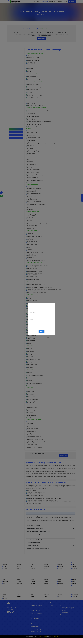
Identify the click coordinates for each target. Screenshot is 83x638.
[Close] (53, 305)
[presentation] (37, 327)
